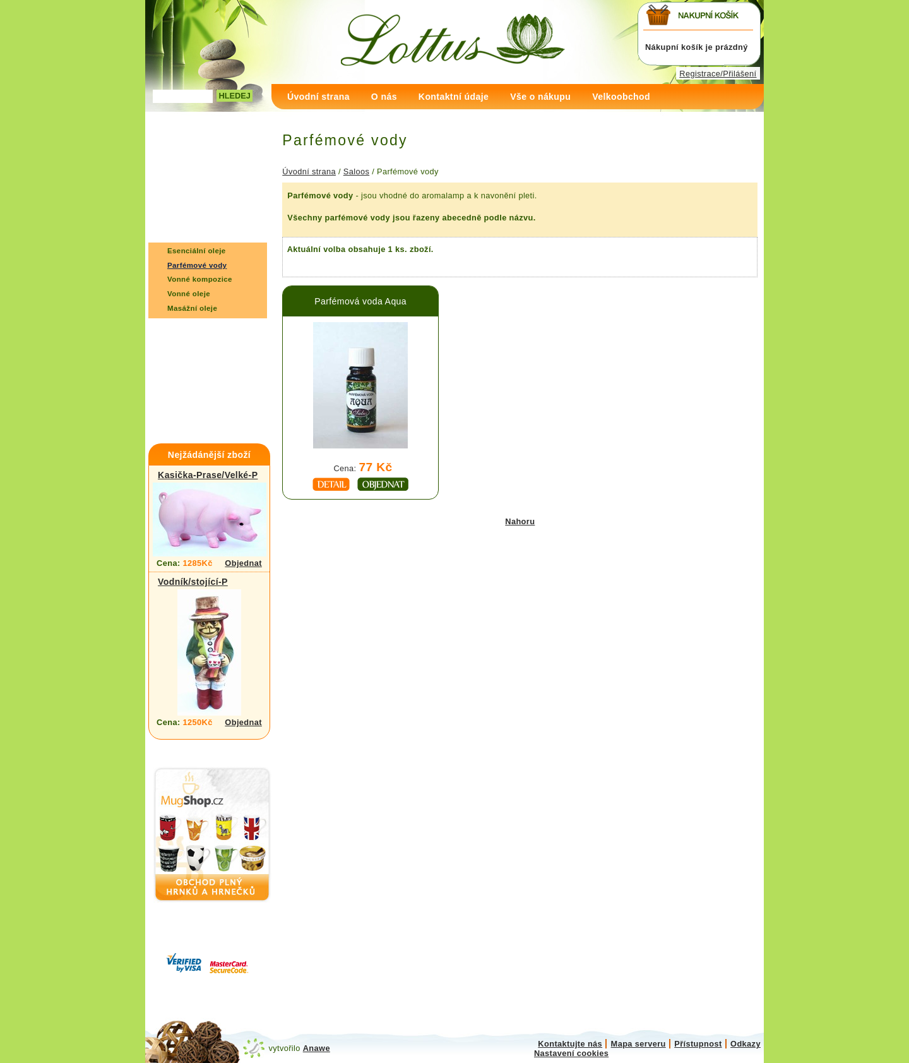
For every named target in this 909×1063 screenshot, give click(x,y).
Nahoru (520, 521)
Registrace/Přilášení (717, 73)
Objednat (243, 563)
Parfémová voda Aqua (360, 301)
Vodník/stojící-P (193, 582)
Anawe (316, 1048)
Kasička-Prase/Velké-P (208, 475)
